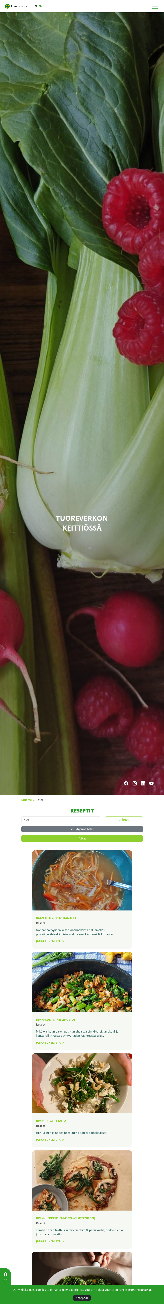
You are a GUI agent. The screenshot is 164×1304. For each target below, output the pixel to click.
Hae (82, 838)
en (40, 6)
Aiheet (124, 820)
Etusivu (26, 800)
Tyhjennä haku (82, 829)
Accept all (82, 1298)
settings (146, 1290)
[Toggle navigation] (155, 6)
